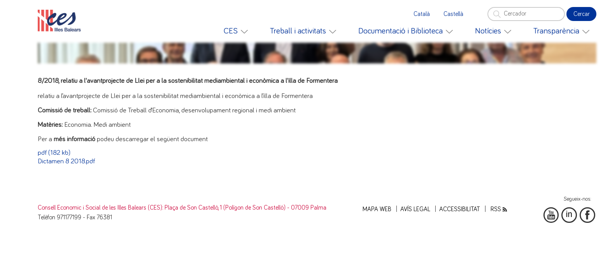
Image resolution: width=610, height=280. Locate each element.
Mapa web (377, 209)
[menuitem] (236, 31)
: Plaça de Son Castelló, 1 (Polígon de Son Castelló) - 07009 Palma (244, 208)
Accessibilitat (459, 209)
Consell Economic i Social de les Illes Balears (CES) (100, 208)
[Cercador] (525, 14)
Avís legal (415, 209)
